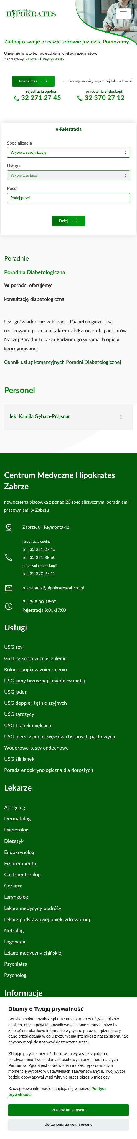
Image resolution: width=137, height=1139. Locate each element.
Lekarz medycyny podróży (32, 908)
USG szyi (14, 647)
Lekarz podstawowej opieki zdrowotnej (47, 919)
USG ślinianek (19, 759)
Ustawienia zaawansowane (68, 1124)
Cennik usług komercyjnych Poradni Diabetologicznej (62, 362)
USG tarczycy (19, 714)
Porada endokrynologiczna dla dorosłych (48, 770)
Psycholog (15, 975)
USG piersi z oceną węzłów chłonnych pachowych (59, 737)
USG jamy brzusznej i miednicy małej (44, 681)
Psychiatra (15, 964)
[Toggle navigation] (123, 13)
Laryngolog (16, 897)
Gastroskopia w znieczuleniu (35, 658)
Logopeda (14, 942)
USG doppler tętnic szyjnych (35, 703)
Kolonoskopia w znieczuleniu (35, 669)
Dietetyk (14, 841)
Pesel (12, 188)
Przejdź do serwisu (68, 1110)
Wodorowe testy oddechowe (36, 748)
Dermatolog (17, 818)
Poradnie (16, 258)
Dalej (68, 221)
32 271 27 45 (41, 98)
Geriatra (13, 886)
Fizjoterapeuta (20, 863)
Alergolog (14, 807)
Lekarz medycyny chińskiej (33, 953)
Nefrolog (14, 930)
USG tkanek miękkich (27, 725)
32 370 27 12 (105, 98)
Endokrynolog (19, 852)
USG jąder (15, 692)
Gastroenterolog (22, 874)
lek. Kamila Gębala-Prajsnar (40, 416)
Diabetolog (16, 830)
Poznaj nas (33, 81)
